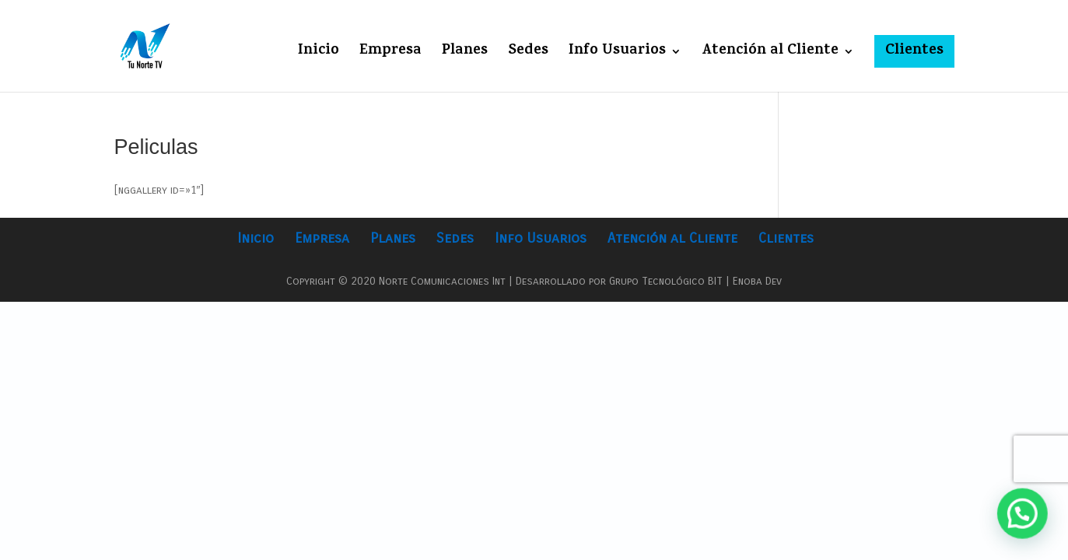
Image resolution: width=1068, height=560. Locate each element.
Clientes (914, 51)
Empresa (390, 54)
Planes (465, 54)
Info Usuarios (617, 54)
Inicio (318, 54)
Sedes (528, 54)
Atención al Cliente (770, 54)
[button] (1023, 517)
